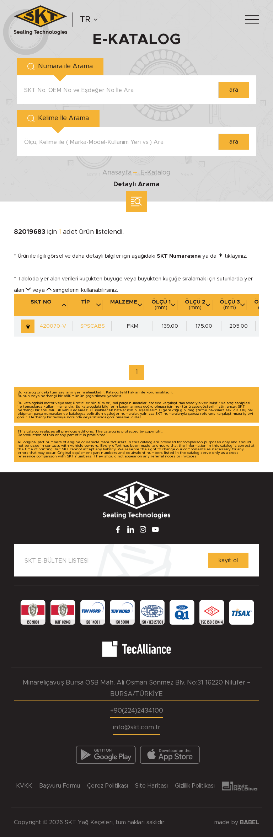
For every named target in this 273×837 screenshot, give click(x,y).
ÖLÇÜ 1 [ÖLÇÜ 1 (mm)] (172, 304)
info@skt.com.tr (136, 727)
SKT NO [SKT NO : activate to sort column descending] (52, 303)
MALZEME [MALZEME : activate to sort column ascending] (135, 303)
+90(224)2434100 (136, 711)
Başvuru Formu (59, 786)
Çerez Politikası (107, 786)
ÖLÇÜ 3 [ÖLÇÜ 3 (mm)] (241, 304)
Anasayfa (117, 173)
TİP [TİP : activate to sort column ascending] (99, 303)
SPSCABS (92, 326)
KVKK (24, 786)
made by (236, 822)
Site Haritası (151, 786)
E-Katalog (155, 173)
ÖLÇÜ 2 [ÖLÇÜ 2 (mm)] (206, 304)
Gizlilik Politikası (195, 786)
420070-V (43, 326)
